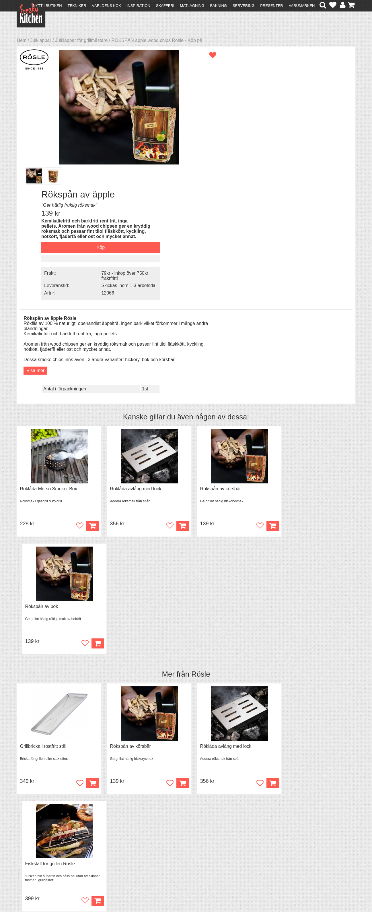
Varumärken (302, 5)
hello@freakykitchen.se (164, 892)
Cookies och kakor (184, 850)
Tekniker (77, 5)
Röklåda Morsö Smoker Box (48, 347)
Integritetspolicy (36, 859)
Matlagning (192, 5)
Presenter (271, 5)
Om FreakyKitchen (184, 839)
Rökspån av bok (294, 347)
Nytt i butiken (47, 5)
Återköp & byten (36, 849)
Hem (22, 40)
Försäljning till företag (41, 854)
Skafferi (165, 5)
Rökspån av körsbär (212, 347)
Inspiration (138, 5)
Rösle (200, 415)
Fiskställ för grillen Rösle (302, 487)
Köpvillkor (30, 844)
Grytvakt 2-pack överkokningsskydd (56, 627)
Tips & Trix (112, 844)
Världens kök (106, 5)
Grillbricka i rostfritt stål (43, 487)
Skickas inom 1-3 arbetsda (306, 152)
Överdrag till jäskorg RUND (305, 627)
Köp (88, 664)
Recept (108, 839)
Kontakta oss (33, 839)
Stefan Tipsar (114, 854)
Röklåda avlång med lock (131, 347)
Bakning (218, 5)
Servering (243, 5)
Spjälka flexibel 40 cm (128, 627)
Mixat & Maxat (115, 849)
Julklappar (40, 40)
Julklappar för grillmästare (81, 40)
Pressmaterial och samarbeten (196, 845)
